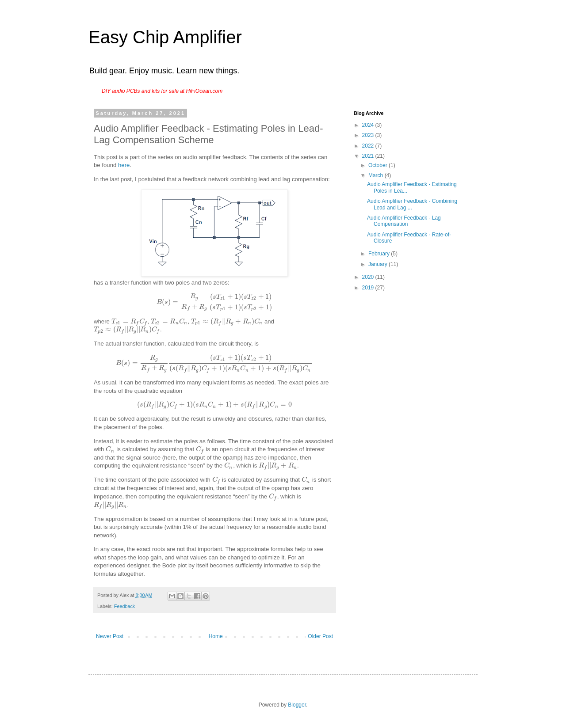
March (376, 175)
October (378, 165)
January (378, 264)
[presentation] (214, 302)
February (379, 254)
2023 (368, 135)
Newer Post (109, 636)
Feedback (124, 606)
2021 (368, 156)
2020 (368, 277)
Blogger (297, 705)
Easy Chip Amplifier (165, 37)
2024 (368, 125)
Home (216, 636)
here (124, 165)
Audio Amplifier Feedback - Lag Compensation (404, 221)
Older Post (320, 636)
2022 (368, 146)
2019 (368, 288)
